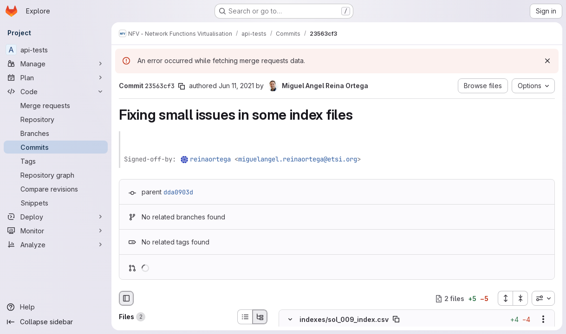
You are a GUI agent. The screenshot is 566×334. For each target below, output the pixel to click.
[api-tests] (56, 49)
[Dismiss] (547, 60)
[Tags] (56, 160)
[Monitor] (56, 230)
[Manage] (56, 63)
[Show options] (543, 319)
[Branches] (56, 133)
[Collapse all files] (520, 298)
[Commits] (56, 147)
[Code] (56, 91)
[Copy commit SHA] (181, 86)
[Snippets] (56, 202)
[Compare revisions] (56, 188)
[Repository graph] (56, 174)
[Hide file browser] (126, 298)
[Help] (56, 307)
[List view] (244, 316)
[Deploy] (56, 216)
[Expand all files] (505, 298)
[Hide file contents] (290, 319)
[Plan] (56, 77)
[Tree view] (260, 316)
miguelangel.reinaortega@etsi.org (297, 159)
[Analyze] (56, 244)
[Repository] (56, 119)
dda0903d (178, 192)
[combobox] (543, 298)
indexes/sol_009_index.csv (344, 319)
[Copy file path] (396, 319)
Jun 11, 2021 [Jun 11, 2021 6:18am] (236, 86)
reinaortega (210, 159)
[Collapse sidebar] (56, 321)
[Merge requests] (56, 105)
